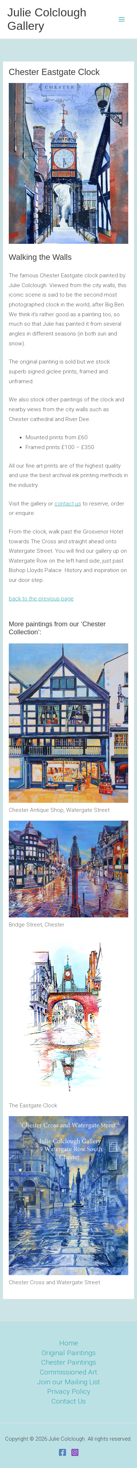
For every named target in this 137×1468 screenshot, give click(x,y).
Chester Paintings (68, 1362)
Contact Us (69, 1401)
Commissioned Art (68, 1372)
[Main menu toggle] (122, 19)
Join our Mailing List (68, 1382)
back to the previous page (41, 598)
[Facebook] (62, 1452)
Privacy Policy (68, 1391)
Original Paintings (69, 1353)
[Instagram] (75, 1452)
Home (68, 1343)
